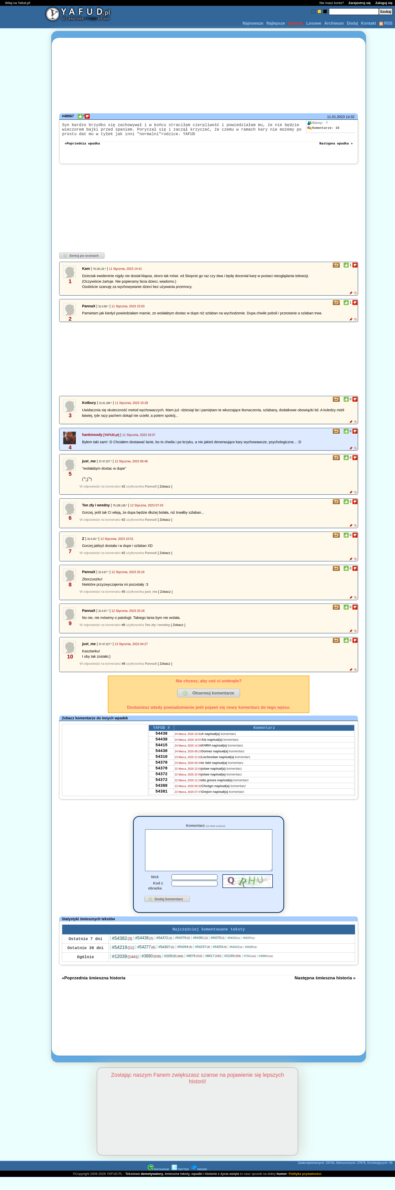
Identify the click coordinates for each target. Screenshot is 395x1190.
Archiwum (334, 23)
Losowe (313, 23)
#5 (123, 596)
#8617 (213, 968)
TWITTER (180, 1182)
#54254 (219, 959)
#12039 (125, 969)
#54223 (235, 959)
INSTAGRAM (158, 1182)
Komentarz (205, 830)
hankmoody (92, 439)
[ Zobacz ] (165, 490)
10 (323, 128)
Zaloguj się (383, 3)
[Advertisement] (22, 595)
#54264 (184, 959)
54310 (161, 766)
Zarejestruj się (359, 3)
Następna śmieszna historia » (325, 990)
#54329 (251, 959)
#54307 (166, 959)
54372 (161, 787)
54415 (161, 753)
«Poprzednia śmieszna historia (93, 990)
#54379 (182, 950)
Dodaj (352, 23)
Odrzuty (295, 23)
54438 (161, 739)
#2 (123, 490)
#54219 (123, 959)
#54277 (146, 959)
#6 (123, 629)
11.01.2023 (336, 117)
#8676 (194, 968)
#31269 (232, 968)
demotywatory (152, 1186)
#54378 (217, 950)
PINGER (199, 1182)
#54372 (164, 950)
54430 (161, 759)
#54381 (200, 950)
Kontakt (368, 23)
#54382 (122, 950)
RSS (385, 23)
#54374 (249, 950)
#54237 (202, 959)
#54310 (233, 950)
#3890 (151, 968)
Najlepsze (275, 23)
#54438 (144, 950)
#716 (250, 968)
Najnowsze (253, 23)
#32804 (266, 968)
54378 (161, 773)
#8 (123, 668)
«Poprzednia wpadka (82, 147)
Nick (155, 888)
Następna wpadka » (336, 147)
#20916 (173, 968)
